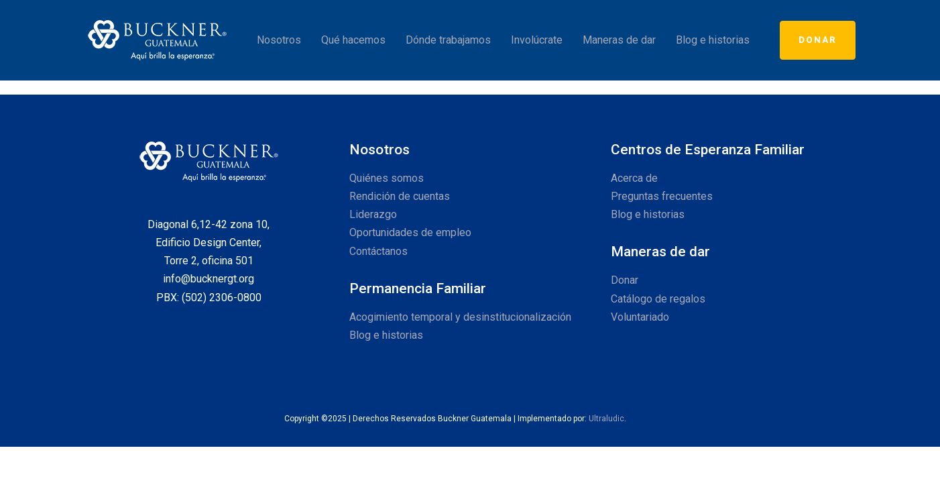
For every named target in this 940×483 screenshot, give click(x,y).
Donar (624, 280)
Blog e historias (386, 335)
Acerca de (634, 178)
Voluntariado (640, 317)
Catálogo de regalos (658, 298)
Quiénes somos (386, 178)
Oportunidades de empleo (410, 232)
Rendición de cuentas (399, 196)
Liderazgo (373, 214)
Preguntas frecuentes (662, 196)
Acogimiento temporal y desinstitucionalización (460, 317)
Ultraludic (606, 418)
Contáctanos (378, 251)
